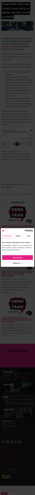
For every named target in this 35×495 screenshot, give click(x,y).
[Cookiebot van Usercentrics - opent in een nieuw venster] (25, 231)
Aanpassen (17, 263)
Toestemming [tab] (6, 236)
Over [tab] (29, 236)
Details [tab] (18, 236)
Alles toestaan (17, 257)
